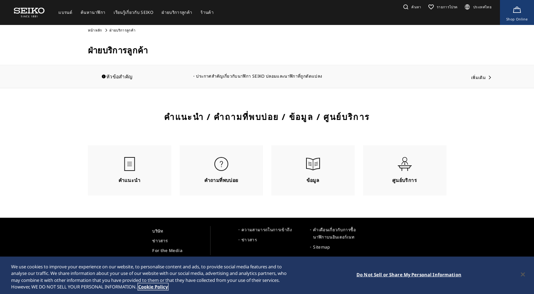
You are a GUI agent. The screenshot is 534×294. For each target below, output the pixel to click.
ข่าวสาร (159, 241)
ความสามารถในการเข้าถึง (266, 230)
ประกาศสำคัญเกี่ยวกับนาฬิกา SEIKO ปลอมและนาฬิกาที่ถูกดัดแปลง (259, 76)
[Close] (523, 274)
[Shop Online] (517, 12)
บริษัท (157, 231)
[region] (267, 275)
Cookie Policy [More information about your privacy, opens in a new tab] (153, 287)
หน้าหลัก (95, 30)
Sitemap (321, 247)
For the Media (167, 250)
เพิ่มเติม (478, 77)
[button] (411, 7)
